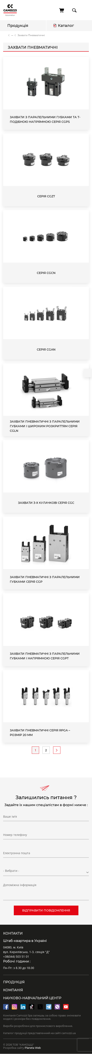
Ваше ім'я (10, 816)
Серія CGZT (46, 196)
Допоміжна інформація (19, 885)
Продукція (17, 25)
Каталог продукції (12, 35)
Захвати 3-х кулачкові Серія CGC (46, 503)
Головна (5, 35)
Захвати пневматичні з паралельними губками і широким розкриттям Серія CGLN (45, 426)
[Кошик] (62, 10)
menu (85, 10)
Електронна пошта (16, 853)
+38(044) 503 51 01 (16, 956)
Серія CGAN (46, 349)
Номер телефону (15, 835)
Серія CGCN (46, 273)
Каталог (66, 25)
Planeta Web (33, 1047)
